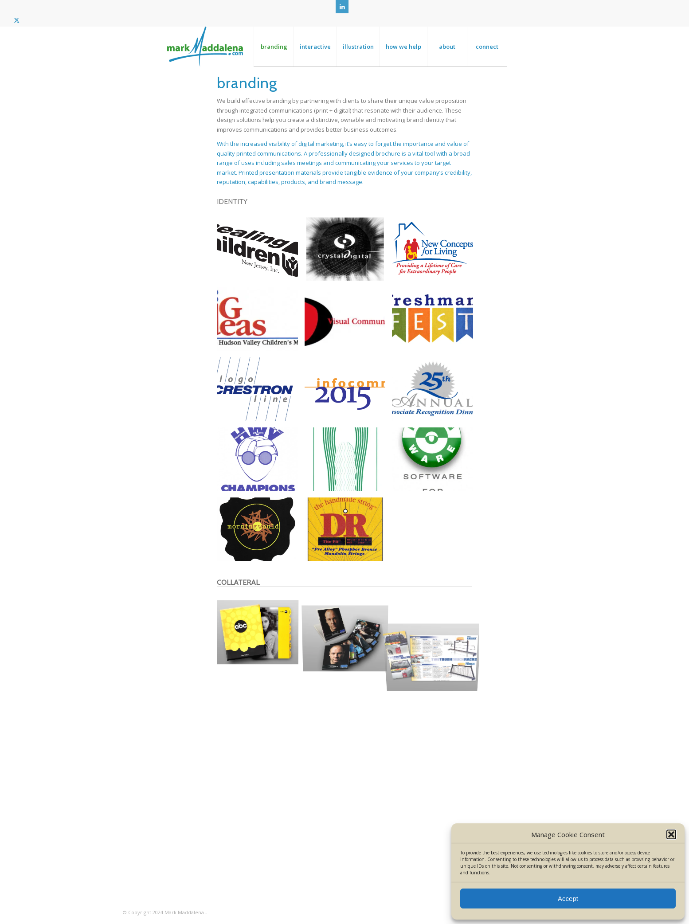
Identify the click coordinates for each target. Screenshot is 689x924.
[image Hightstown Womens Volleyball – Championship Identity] (261, 462)
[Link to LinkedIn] (342, 6)
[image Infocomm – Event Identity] (348, 392)
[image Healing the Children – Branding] (261, 252)
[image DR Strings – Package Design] (348, 532)
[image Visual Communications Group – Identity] (348, 322)
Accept (568, 898)
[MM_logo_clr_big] (205, 47)
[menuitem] (274, 47)
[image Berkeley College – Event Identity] (436, 322)
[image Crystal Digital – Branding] (348, 252)
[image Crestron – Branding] (261, 392)
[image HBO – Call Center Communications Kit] (348, 633)
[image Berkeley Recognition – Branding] (436, 392)
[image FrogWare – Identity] (436, 462)
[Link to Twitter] (16, 20)
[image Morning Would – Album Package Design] (261, 532)
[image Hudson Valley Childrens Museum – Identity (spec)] (261, 322)
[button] (671, 834)
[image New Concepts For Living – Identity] (436, 252)
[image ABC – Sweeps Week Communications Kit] (261, 633)
